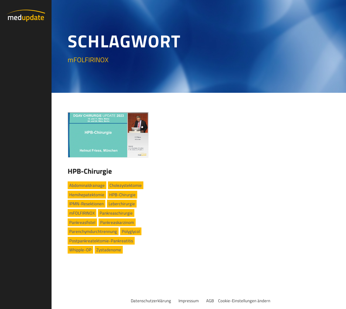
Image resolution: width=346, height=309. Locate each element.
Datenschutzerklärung (151, 300)
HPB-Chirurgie (90, 171)
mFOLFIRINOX (82, 213)
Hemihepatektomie (86, 194)
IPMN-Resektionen (86, 203)
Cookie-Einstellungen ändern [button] (244, 300)
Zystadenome (108, 249)
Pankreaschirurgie (116, 213)
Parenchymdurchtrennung (93, 231)
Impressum (188, 300)
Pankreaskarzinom (117, 222)
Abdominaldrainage (87, 185)
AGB (210, 300)
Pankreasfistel (82, 222)
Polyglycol (131, 231)
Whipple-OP (80, 249)
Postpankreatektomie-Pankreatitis (101, 240)
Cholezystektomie (126, 185)
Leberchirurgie (122, 203)
